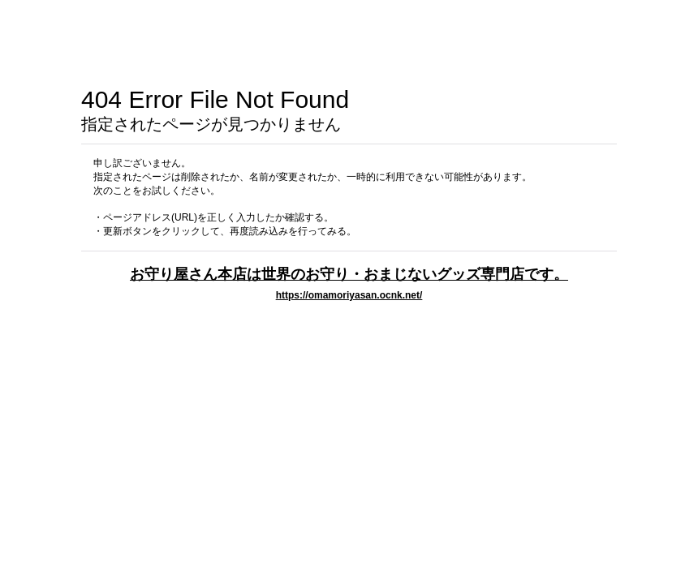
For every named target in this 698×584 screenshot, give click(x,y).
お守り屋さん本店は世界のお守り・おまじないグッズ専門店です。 (349, 273)
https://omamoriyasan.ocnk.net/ (349, 295)
